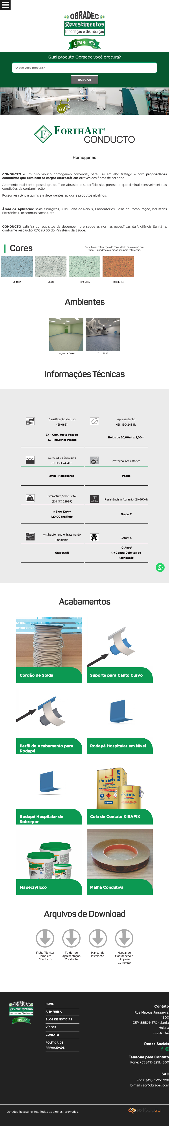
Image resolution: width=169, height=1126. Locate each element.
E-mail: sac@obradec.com (149, 1085)
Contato (52, 1035)
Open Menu (5, 5)
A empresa (54, 1011)
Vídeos (51, 1027)
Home (50, 1004)
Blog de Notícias (59, 1019)
